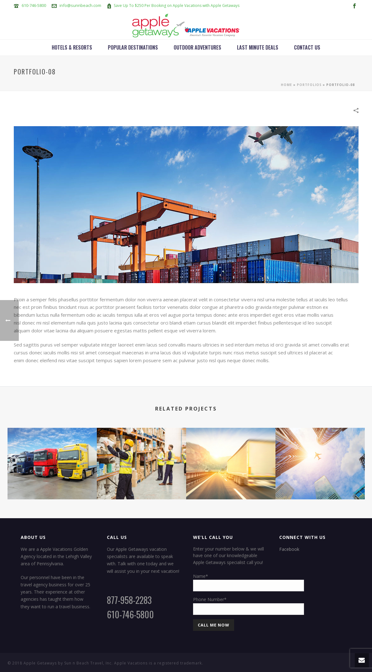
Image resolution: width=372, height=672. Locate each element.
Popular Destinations (133, 47)
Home (286, 85)
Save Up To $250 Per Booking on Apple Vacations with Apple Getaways (176, 5)
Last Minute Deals (257, 47)
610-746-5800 (34, 5)
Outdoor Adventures (197, 47)
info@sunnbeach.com (80, 5)
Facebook (289, 549)
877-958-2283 (129, 600)
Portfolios (309, 85)
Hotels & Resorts (72, 47)
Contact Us (307, 47)
